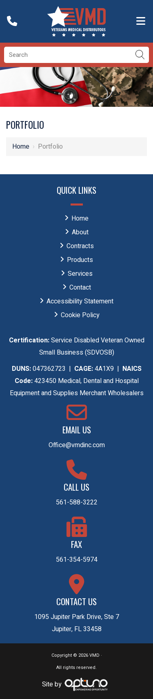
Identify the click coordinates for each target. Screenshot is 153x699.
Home (20, 146)
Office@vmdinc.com (77, 445)
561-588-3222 (77, 502)
